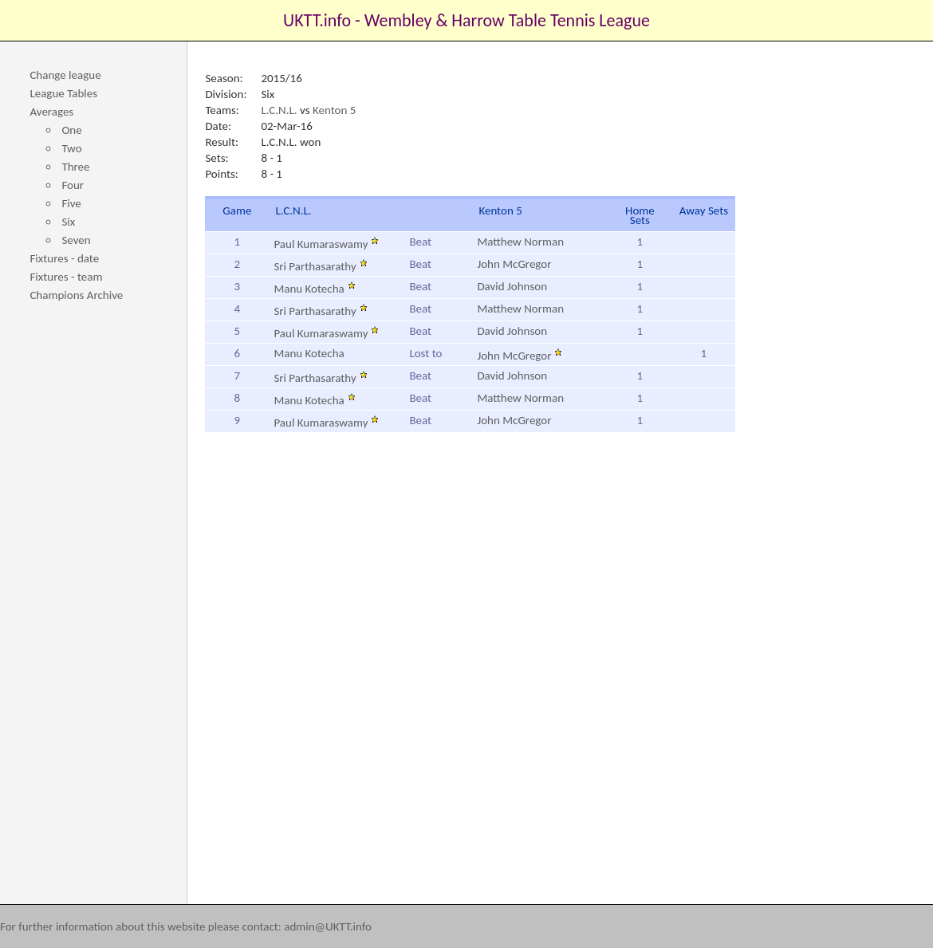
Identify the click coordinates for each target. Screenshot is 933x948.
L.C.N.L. (279, 110)
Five (71, 203)
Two (71, 148)
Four (72, 185)
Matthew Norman (520, 241)
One (71, 130)
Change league (65, 75)
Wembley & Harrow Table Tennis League (507, 20)
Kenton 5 (334, 110)
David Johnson (512, 286)
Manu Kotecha (314, 288)
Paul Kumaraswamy (326, 244)
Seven (75, 240)
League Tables (63, 93)
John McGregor (514, 264)
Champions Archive (76, 295)
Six (68, 221)
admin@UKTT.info (328, 926)
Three (75, 166)
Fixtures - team (66, 276)
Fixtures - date (64, 258)
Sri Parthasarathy (320, 266)
